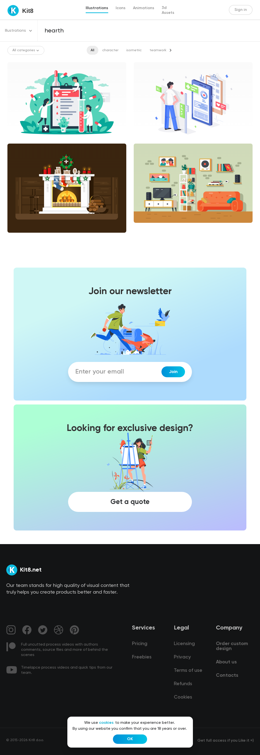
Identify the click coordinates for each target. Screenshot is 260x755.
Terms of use (188, 670)
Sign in (240, 10)
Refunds (183, 683)
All (92, 50)
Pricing (139, 643)
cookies (106, 723)
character (110, 50)
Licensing (184, 643)
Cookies (183, 697)
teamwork (158, 50)
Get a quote (130, 501)
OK (130, 739)
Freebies (142, 657)
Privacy (182, 657)
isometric (134, 50)
